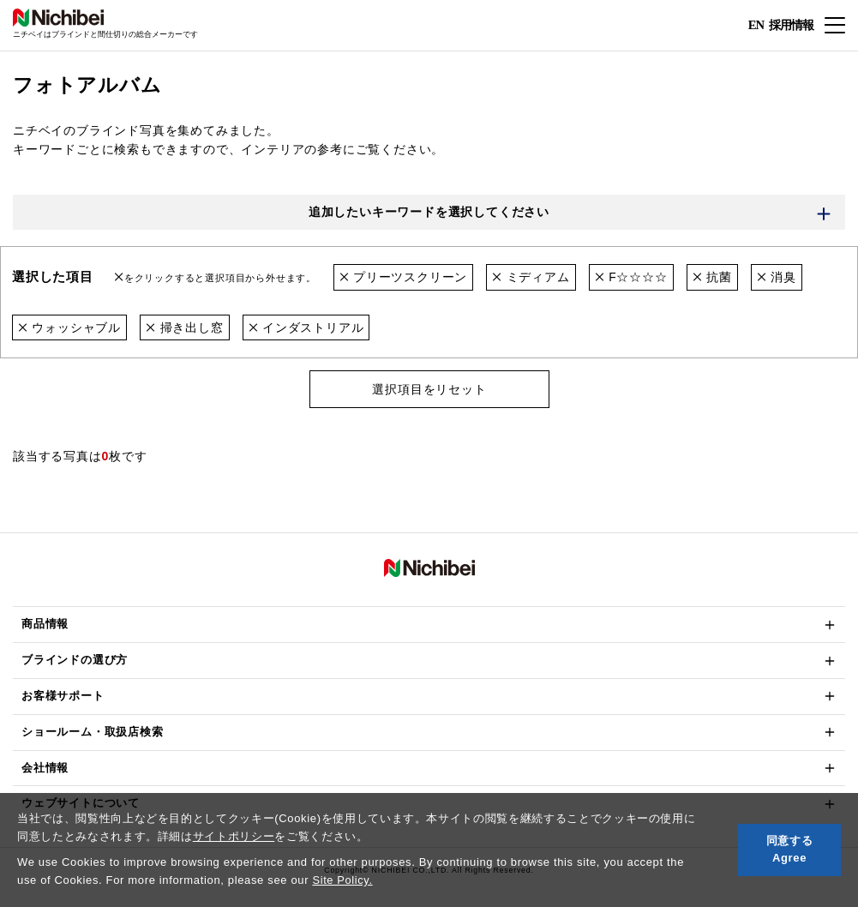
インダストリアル (306, 327)
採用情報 (791, 24)
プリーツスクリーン (403, 278)
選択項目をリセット (429, 390)
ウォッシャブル (69, 327)
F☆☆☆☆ (631, 278)
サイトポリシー (234, 836)
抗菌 (712, 278)
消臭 (776, 278)
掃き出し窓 (185, 327)
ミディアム (531, 278)
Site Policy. (342, 880)
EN (755, 26)
